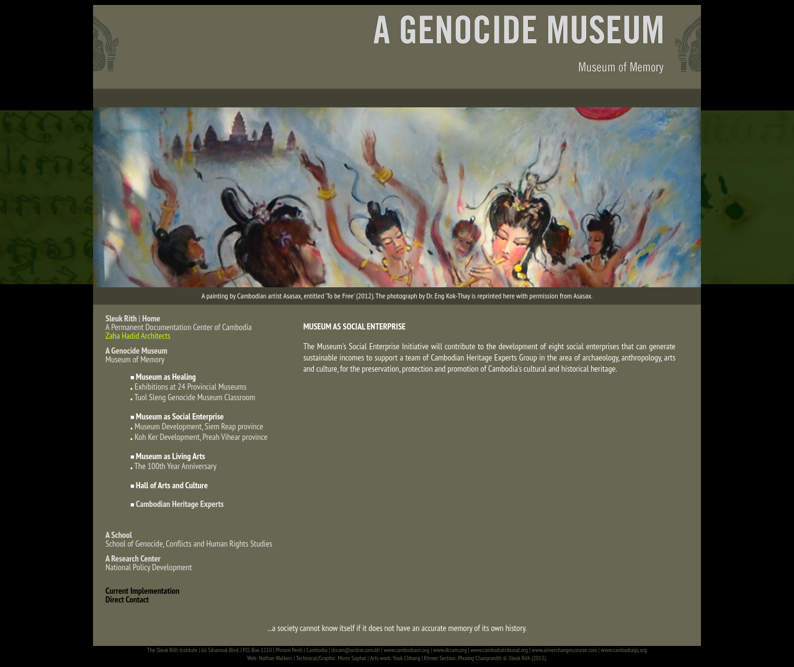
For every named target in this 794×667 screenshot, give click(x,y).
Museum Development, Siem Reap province (199, 426)
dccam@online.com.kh (355, 650)
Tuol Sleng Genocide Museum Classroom (195, 397)
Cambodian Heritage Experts (180, 503)
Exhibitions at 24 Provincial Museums (190, 386)
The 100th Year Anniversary (175, 466)
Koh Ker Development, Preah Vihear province (201, 436)
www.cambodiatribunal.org (500, 650)
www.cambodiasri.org (406, 650)
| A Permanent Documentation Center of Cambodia (178, 323)
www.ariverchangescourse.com (564, 650)
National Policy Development (148, 563)
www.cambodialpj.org (624, 650)
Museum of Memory (136, 355)
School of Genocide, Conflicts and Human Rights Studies (188, 539)
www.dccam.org (449, 650)
